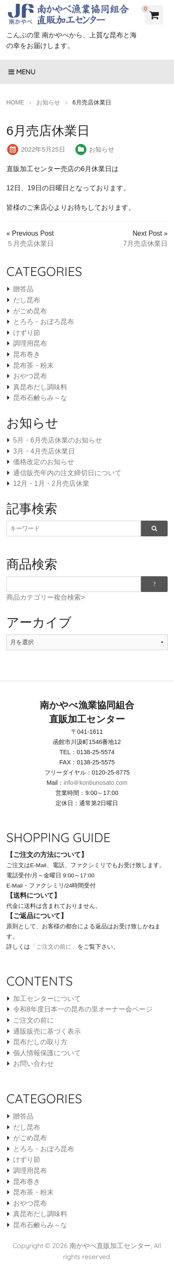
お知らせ (101, 149)
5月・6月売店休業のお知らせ (57, 440)
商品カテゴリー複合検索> (45, 597)
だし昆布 (26, 300)
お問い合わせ (33, 1063)
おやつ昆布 (30, 376)
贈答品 (23, 289)
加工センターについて (47, 998)
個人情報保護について (47, 1053)
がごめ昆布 (30, 311)
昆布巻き (26, 354)
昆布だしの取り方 (40, 1042)
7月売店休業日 (145, 243)
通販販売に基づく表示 (47, 1031)
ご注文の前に (33, 1020)
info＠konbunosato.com (95, 782)
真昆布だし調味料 (40, 387)
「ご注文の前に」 (53, 946)
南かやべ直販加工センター (110, 1245)
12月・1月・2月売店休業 (51, 483)
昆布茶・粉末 (33, 365)
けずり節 (26, 332)
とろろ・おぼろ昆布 (43, 321)
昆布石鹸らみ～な (40, 397)
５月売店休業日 (30, 243)
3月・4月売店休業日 (44, 451)
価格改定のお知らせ (43, 461)
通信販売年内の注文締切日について (67, 472)
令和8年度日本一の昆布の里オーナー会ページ (82, 1009)
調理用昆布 (30, 343)
